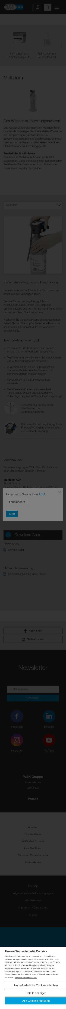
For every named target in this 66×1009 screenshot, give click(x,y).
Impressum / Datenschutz (26, 977)
